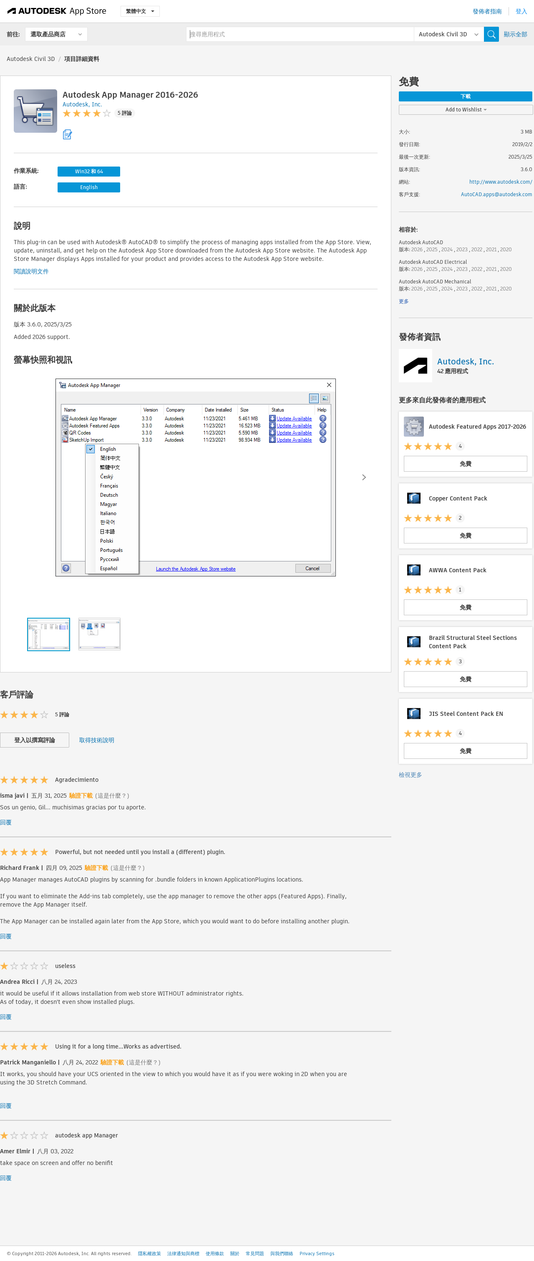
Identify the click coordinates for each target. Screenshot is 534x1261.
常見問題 (255, 1253)
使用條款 (215, 1253)
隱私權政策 (149, 1253)
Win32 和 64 (89, 171)
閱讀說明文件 (31, 271)
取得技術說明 (96, 740)
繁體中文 (140, 11)
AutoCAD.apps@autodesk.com (496, 194)
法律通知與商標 (183, 1253)
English (89, 187)
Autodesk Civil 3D (31, 59)
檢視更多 (410, 775)
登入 (521, 11)
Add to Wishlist (466, 109)
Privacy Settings (317, 1253)
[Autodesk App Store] (57, 11)
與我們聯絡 (281, 1253)
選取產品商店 (47, 34)
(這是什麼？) (112, 795)
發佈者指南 (487, 11)
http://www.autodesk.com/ (500, 181)
